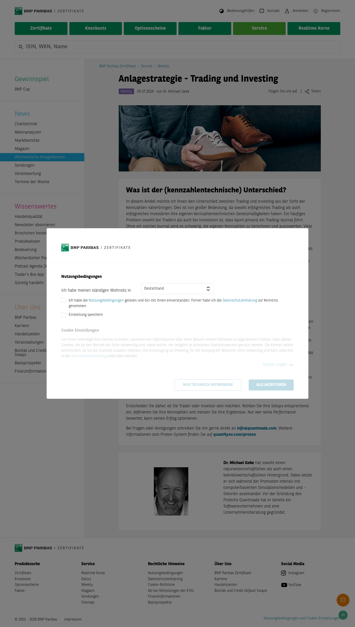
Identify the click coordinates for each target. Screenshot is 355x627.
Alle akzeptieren (271, 385)
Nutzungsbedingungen (106, 300)
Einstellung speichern (86, 315)
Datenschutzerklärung (240, 300)
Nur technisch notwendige (208, 385)
